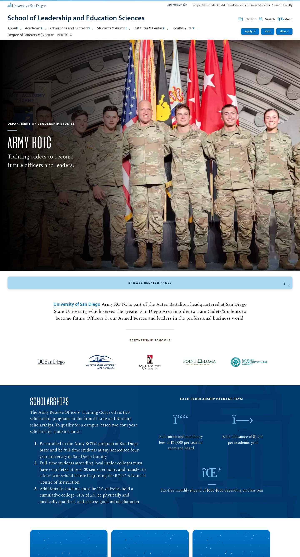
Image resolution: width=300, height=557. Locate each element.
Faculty (287, 5)
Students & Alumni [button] (113, 27)
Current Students (259, 5)
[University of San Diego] (26, 5)
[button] (150, 302)
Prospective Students (205, 5)
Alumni (276, 5)
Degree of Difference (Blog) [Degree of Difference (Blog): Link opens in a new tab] (29, 34)
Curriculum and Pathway (129, 313)
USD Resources (259, 19)
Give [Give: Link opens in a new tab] (283, 31)
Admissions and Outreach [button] (71, 27)
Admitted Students (233, 5)
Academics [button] (35, 27)
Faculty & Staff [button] (185, 27)
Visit (267, 31)
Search (284, 19)
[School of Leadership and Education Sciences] (76, 18)
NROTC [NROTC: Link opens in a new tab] (62, 34)
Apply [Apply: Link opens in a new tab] (248, 31)
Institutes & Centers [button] (151, 27)
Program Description (173, 313)
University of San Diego (77, 333)
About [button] (14, 27)
